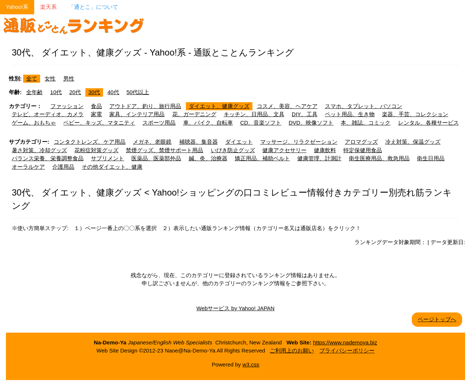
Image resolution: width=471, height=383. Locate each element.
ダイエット (239, 142)
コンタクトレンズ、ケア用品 (89, 142)
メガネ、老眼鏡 (152, 142)
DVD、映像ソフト (311, 122)
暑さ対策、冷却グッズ (39, 150)
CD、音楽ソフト (260, 122)
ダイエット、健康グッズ (219, 106)
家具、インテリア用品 (136, 114)
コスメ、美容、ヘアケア (287, 106)
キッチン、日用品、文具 (254, 114)
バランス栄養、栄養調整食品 (48, 158)
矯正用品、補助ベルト (262, 158)
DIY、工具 (305, 114)
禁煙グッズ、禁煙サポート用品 (164, 150)
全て (31, 78)
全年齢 (34, 92)
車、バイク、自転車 (208, 122)
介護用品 (63, 167)
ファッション (67, 106)
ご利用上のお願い (292, 350)
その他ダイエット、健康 (112, 167)
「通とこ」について (93, 7)
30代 (94, 92)
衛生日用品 (431, 158)
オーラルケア (28, 167)
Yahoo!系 (17, 7)
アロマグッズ (361, 142)
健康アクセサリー (284, 150)
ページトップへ (437, 319)
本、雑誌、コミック (365, 122)
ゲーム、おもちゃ (34, 122)
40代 (113, 92)
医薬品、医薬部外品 (156, 158)
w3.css (250, 364)
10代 (56, 92)
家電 (96, 114)
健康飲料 (325, 150)
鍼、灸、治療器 (208, 158)
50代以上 (138, 92)
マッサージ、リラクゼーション (298, 142)
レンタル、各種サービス (428, 122)
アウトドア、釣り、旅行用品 (145, 106)
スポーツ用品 (159, 122)
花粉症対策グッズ (96, 150)
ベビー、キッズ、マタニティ (99, 122)
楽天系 (48, 7)
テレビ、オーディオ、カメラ (48, 114)
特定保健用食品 (362, 150)
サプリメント (107, 158)
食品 (96, 106)
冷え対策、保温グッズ (412, 142)
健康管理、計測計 (319, 158)
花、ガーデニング (194, 114)
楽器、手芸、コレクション (415, 114)
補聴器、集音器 (198, 142)
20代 (75, 92)
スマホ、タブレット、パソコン (363, 106)
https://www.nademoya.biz (345, 342)
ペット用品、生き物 (350, 114)
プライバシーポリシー (347, 350)
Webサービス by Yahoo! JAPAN (235, 308)
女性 (50, 78)
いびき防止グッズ (233, 150)
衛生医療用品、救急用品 (379, 158)
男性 (68, 78)
